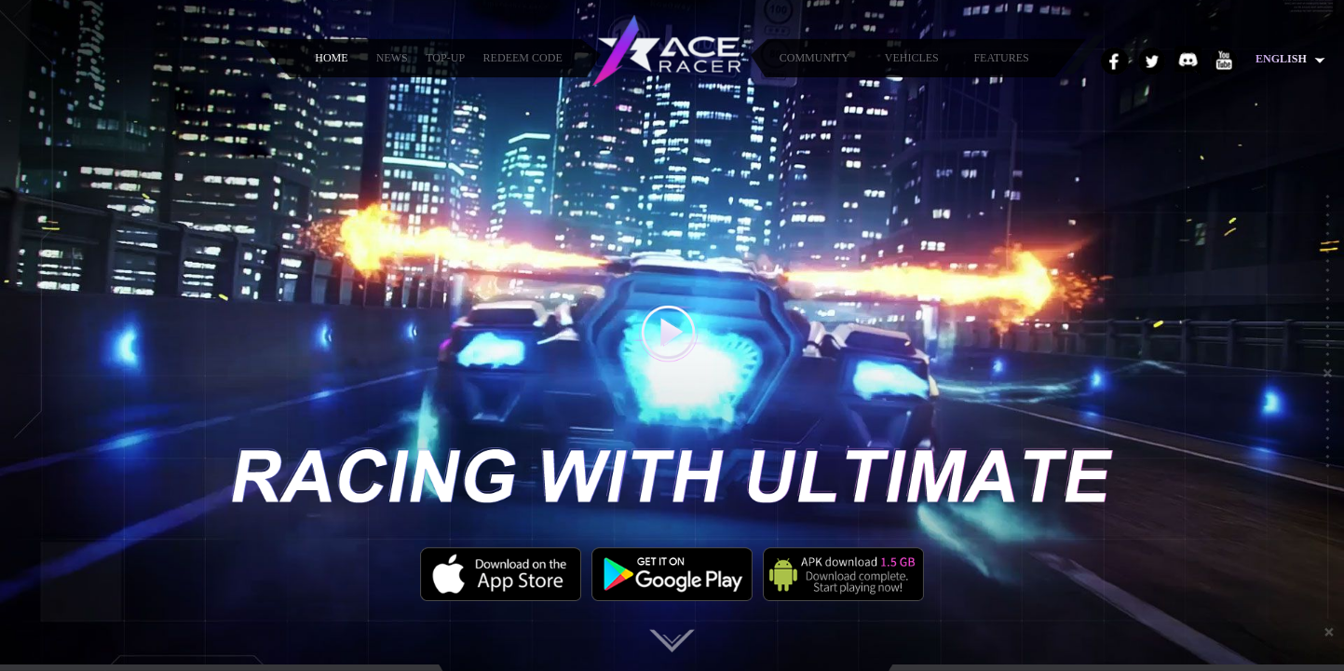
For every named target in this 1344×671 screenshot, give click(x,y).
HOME (331, 57)
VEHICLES (912, 57)
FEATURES (1000, 57)
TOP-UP (445, 57)
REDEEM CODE (523, 57)
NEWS (392, 57)
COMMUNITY (814, 57)
